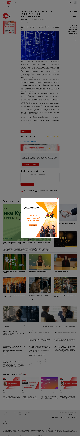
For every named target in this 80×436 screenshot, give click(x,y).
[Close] (58, 199)
